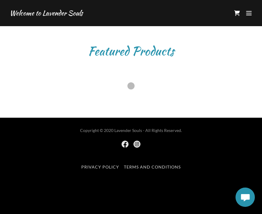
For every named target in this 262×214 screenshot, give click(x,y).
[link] (46, 13)
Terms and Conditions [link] (152, 166)
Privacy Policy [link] (100, 166)
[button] (249, 13)
